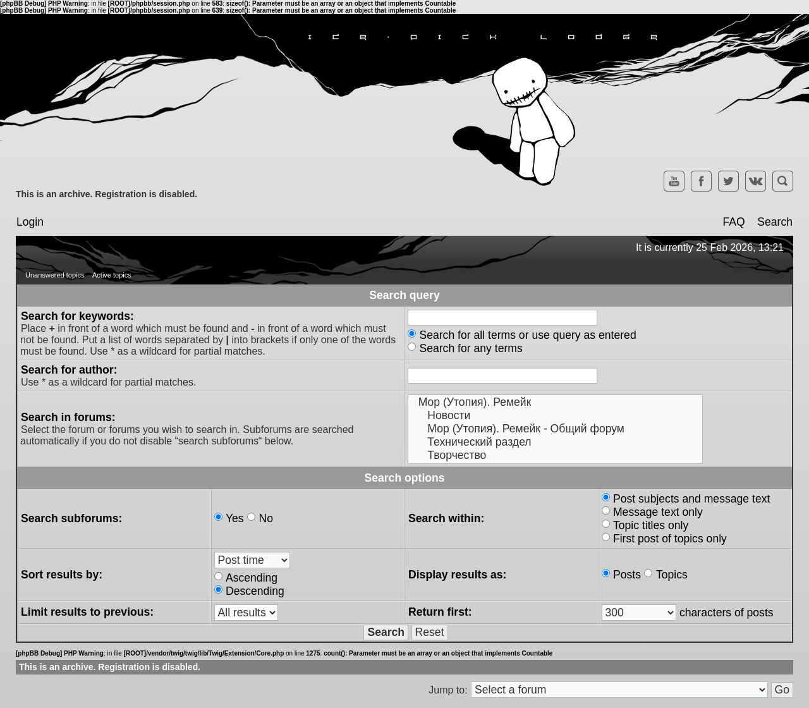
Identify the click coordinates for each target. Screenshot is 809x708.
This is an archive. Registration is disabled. (106, 194)
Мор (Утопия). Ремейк (555, 402)
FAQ (733, 222)
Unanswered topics (55, 275)
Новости (555, 415)
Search (775, 222)
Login (30, 222)
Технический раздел (555, 442)
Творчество (555, 455)
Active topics (111, 275)
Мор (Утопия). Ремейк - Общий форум (555, 429)
